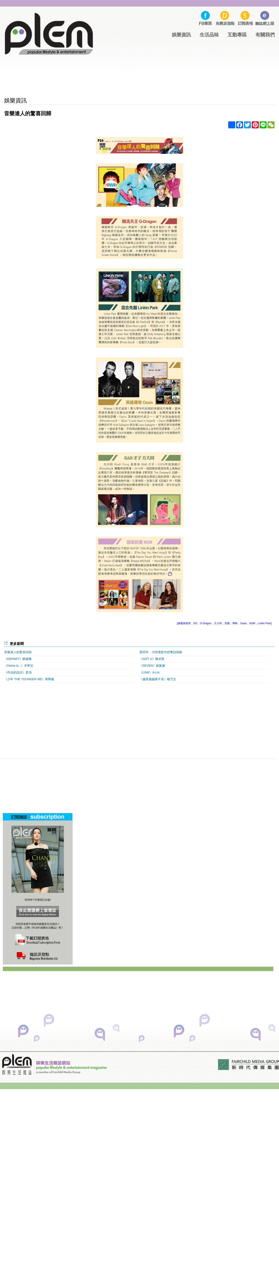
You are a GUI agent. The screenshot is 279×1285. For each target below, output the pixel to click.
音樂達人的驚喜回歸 (18, 652)
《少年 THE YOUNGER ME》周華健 (29, 679)
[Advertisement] (139, 80)
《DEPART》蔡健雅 (18, 659)
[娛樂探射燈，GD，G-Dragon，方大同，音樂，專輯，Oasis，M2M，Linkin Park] (224, 623)
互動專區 (237, 34)
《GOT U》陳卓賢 (152, 659)
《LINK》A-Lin (150, 672)
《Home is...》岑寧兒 (18, 665)
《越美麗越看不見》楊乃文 (158, 679)
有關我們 (265, 34)
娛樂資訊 (181, 34)
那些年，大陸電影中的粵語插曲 (161, 652)
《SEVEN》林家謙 (152, 665)
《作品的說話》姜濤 (18, 672)
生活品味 (209, 34)
